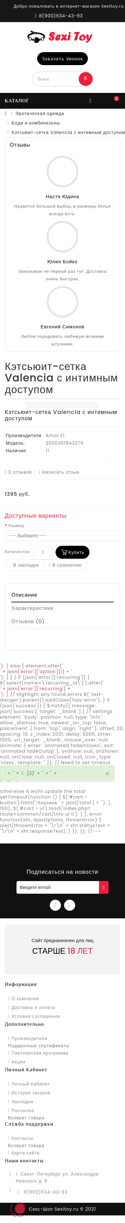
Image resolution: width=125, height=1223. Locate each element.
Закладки (22, 1101)
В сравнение (65, 565)
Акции (18, 1062)
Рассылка (22, 1110)
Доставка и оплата (33, 1007)
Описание (24, 595)
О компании (25, 998)
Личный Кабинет (30, 1084)
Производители (29, 1038)
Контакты (22, 1138)
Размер (17, 526)
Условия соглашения (35, 1016)
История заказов (30, 1093)
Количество (17, 552)
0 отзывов (18, 472)
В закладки (24, 565)
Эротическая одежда (39, 113)
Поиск (85, 78)
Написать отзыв (59, 472)
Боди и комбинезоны (36, 123)
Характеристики (32, 608)
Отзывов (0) (28, 621)
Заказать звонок (62, 59)
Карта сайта (25, 1153)
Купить (76, 552)
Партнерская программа (39, 1053)
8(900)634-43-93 (46, 1192)
